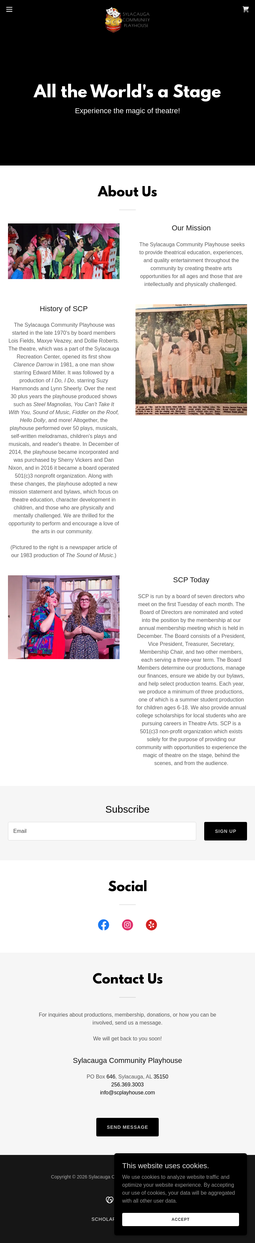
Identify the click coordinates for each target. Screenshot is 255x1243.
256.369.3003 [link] (127, 1084)
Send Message (127, 1127)
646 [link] (111, 1076)
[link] (127, 9)
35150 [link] (160, 1076)
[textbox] (102, 831)
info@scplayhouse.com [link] (127, 1092)
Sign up (225, 831)
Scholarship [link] (109, 1219)
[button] (21, 9)
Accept (181, 1219)
